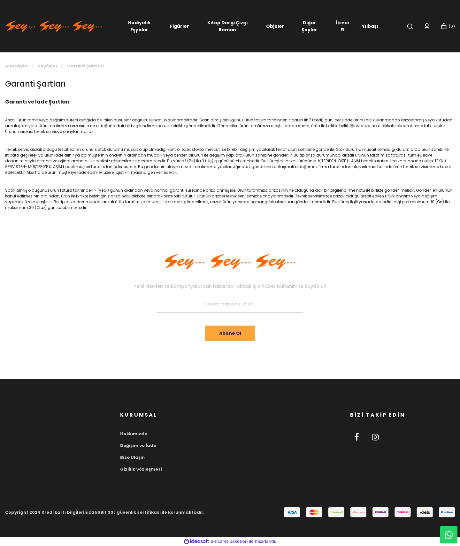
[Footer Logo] (230, 261)
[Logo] (54, 25)
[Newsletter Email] (230, 304)
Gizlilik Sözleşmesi (141, 469)
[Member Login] (427, 26)
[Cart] (448, 26)
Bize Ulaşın (132, 457)
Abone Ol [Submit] (230, 333)
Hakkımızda (134, 434)
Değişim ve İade (138, 445)
